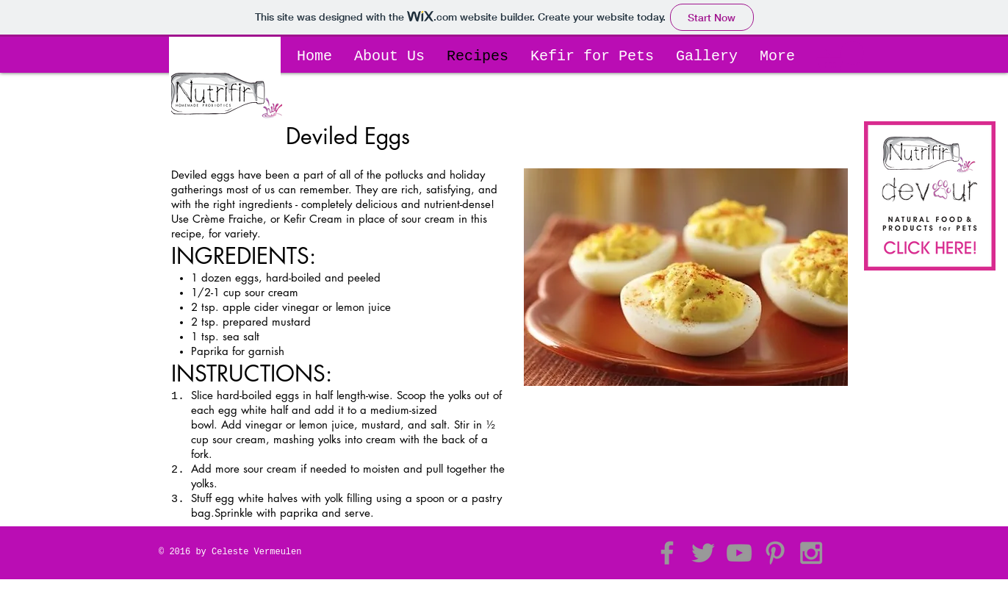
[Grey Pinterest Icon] (775, 552)
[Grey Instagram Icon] (811, 552)
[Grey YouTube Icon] (739, 552)
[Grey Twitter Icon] (703, 552)
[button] (840, 57)
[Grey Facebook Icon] (667, 552)
